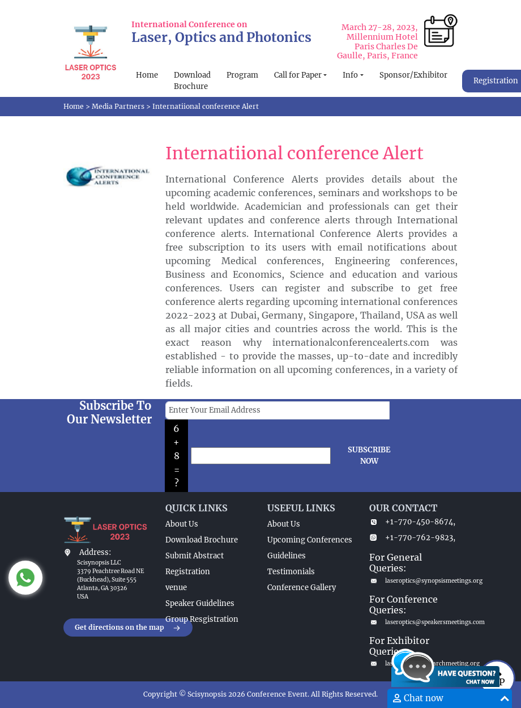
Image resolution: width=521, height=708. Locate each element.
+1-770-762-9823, (412, 537)
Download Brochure (192, 80)
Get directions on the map (128, 628)
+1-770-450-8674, (412, 522)
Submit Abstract (194, 556)
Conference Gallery (301, 587)
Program (242, 75)
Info (350, 75)
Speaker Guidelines (199, 603)
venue (176, 587)
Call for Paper (298, 75)
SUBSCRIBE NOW (369, 455)
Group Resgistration (201, 619)
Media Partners (118, 106)
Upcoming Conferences (309, 540)
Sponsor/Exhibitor (413, 75)
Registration (187, 571)
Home (147, 75)
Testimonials (291, 571)
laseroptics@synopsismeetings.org (413, 580)
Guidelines (286, 556)
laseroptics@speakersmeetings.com (413, 622)
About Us (181, 524)
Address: (95, 552)
